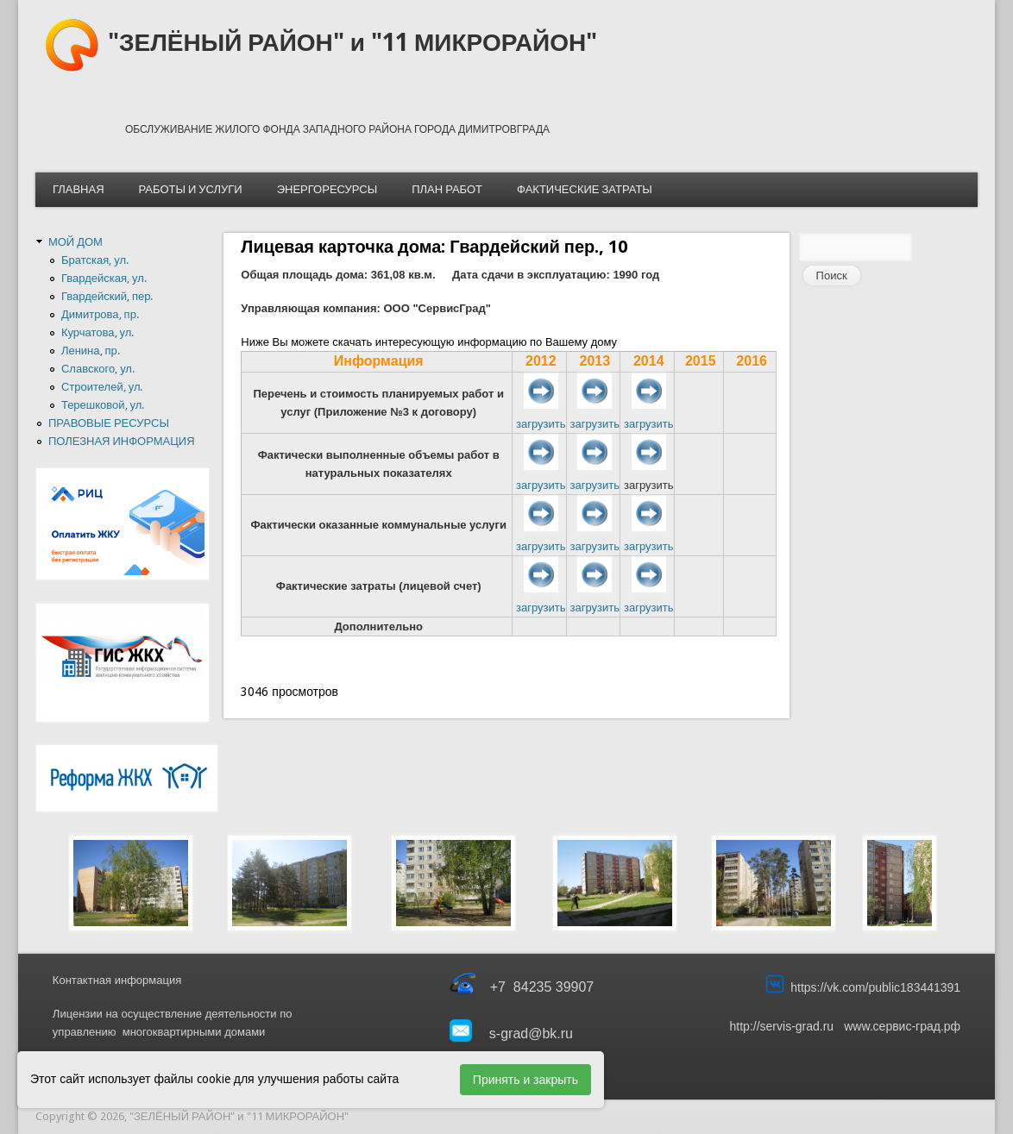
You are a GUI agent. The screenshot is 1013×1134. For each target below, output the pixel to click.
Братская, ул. (95, 260)
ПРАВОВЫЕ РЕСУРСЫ (108, 423)
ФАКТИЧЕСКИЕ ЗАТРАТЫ (584, 189)
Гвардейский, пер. (107, 296)
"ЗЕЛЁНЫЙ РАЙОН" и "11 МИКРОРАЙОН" (352, 42)
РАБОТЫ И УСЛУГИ (190, 189)
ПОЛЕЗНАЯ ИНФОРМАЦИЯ (121, 441)
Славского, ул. (98, 368)
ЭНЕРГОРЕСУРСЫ (327, 189)
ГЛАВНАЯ (78, 189)
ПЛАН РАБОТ (447, 189)
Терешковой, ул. (102, 404)
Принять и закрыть (525, 1080)
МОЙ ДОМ (75, 241)
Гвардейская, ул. (104, 278)
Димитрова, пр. (100, 314)
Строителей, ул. (102, 386)
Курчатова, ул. (97, 332)
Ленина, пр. (90, 350)
